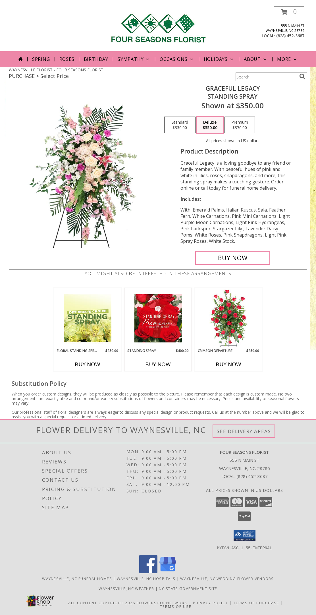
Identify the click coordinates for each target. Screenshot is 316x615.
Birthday (96, 59)
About (256, 59)
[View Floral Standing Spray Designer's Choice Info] (87, 318)
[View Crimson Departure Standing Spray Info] (228, 318)
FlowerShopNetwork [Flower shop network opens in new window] (162, 602)
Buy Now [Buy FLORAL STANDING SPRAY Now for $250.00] (87, 364)
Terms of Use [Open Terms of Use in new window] (176, 606)
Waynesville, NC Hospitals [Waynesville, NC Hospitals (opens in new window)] (146, 578)
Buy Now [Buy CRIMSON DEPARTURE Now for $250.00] (228, 364)
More (287, 59)
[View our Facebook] (148, 571)
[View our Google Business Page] (168, 571)
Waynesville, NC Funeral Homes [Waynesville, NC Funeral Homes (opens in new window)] (77, 578)
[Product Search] (266, 77)
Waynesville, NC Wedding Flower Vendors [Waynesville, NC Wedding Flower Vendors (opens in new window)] (227, 578)
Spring (41, 59)
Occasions (177, 59)
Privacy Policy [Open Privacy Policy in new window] (210, 602)
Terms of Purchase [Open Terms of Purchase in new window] (256, 602)
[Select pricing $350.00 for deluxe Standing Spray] (210, 125)
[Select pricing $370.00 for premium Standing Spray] (240, 125)
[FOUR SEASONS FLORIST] (158, 26)
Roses (66, 59)
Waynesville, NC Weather (126, 588)
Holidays (219, 59)
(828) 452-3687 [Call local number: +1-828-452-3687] (290, 35)
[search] (302, 76)
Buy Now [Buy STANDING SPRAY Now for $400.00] (158, 364)
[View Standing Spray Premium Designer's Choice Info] (158, 318)
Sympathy (134, 59)
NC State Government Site (188, 588)
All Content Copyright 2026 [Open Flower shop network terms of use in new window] (101, 602)
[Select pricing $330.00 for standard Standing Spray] (180, 125)
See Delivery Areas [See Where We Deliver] (244, 431)
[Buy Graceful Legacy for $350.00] (232, 258)
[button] (289, 11)
